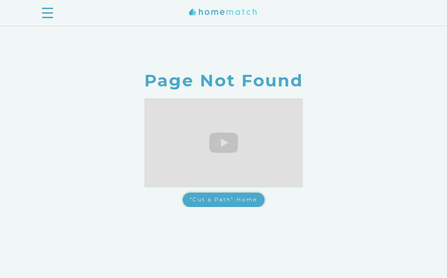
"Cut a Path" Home (224, 199)
